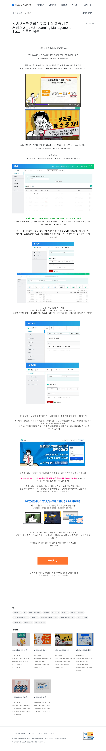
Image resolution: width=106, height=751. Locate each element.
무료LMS (46, 612)
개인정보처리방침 (19, 734)
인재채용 (52, 5)
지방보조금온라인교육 (21, 617)
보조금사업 (17, 622)
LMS (24, 612)
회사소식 (75, 5)
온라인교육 (17, 612)
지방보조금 (55, 612)
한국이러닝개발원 (35, 612)
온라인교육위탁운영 (77, 612)
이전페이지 (87, 13)
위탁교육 (65, 612)
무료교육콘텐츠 (82, 617)
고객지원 (87, 5)
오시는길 (39, 734)
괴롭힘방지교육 (40, 622)
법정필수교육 (27, 622)
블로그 (64, 5)
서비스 (40, 5)
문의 (52, 734)
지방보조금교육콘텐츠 (67, 617)
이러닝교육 (34, 617)
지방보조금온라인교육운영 (48, 617)
